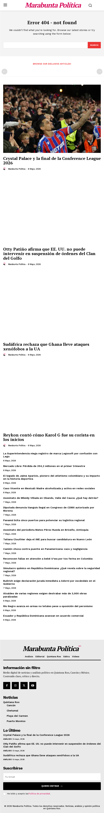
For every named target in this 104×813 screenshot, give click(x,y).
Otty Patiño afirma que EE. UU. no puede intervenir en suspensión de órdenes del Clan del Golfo (49, 253)
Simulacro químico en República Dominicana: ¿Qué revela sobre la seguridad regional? (51, 570)
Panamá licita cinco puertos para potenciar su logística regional (44, 520)
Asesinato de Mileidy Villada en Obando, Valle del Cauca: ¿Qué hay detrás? (50, 497)
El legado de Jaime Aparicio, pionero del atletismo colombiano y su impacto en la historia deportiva (51, 477)
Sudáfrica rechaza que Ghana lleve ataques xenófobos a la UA (46, 346)
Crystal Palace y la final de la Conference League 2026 (52, 161)
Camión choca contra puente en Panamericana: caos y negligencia (45, 548)
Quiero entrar (52, 786)
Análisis (7, 739)
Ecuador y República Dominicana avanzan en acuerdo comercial (43, 615)
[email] (52, 777)
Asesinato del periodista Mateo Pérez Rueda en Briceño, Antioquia (45, 529)
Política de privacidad (39, 793)
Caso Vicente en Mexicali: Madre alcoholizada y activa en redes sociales (49, 488)
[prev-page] (4, 71)
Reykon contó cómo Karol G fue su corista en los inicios (49, 437)
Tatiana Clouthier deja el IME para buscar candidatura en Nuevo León (47, 539)
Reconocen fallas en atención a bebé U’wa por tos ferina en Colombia (47, 558)
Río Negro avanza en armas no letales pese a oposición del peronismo (48, 606)
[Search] (94, 45)
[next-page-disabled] (99, 71)
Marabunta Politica (16, 169)
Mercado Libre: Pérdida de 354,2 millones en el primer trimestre (44, 466)
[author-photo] (5, 169)
